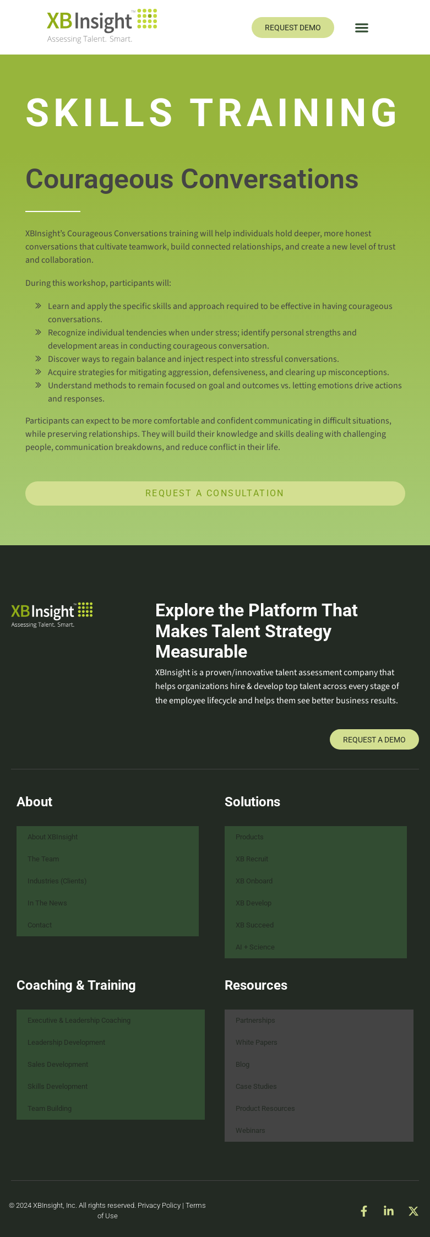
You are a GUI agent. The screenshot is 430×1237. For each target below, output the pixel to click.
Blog (242, 1064)
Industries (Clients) (57, 881)
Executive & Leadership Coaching (79, 1020)
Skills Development (58, 1086)
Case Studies (256, 1086)
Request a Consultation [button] (215, 493)
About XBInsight (53, 837)
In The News (47, 903)
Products (250, 837)
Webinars (250, 1130)
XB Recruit (252, 859)
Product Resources (265, 1108)
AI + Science (255, 947)
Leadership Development (66, 1042)
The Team (43, 859)
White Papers (256, 1042)
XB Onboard (254, 881)
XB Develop (253, 903)
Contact (40, 925)
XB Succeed (255, 925)
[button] (361, 27)
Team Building (50, 1108)
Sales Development (58, 1064)
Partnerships (255, 1020)
